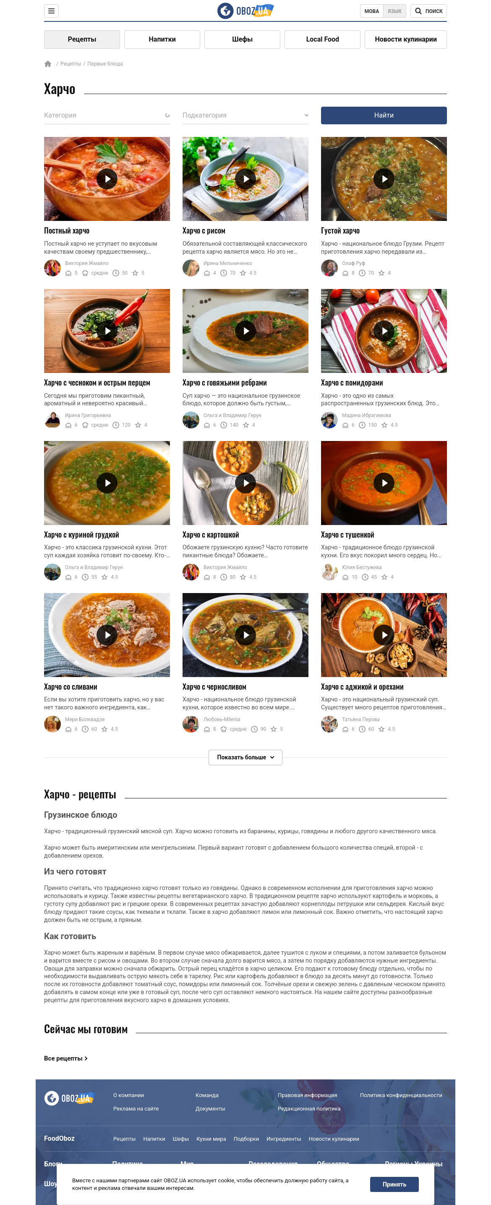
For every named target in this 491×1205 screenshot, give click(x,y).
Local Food (322, 39)
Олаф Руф (353, 263)
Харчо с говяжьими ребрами (225, 382)
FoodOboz (59, 1138)
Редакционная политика (309, 1108)
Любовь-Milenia (222, 719)
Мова (372, 11)
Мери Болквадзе (84, 719)
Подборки (246, 1139)
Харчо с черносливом (214, 686)
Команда (207, 1095)
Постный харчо (66, 230)
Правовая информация (307, 1095)
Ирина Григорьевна (88, 415)
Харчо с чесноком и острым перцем (97, 382)
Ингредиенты (283, 1139)
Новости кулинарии (406, 39)
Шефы (242, 39)
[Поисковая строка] (429, 11)
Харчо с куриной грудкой (81, 534)
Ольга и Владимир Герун (232, 415)
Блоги (53, 1164)
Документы (210, 1108)
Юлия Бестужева (362, 567)
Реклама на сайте (136, 1108)
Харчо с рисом (204, 230)
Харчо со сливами (70, 686)
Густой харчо (340, 230)
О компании (128, 1095)
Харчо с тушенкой (347, 534)
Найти (384, 115)
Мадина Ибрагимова (366, 415)
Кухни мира (211, 1139)
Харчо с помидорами (352, 382)
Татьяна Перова (361, 719)
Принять (394, 1184)
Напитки (162, 39)
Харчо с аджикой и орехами (362, 686)
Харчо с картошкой (211, 534)
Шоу (50, 1184)
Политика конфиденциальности (401, 1095)
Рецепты (82, 39)
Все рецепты (63, 1058)
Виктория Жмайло (87, 263)
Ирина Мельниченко (228, 263)
